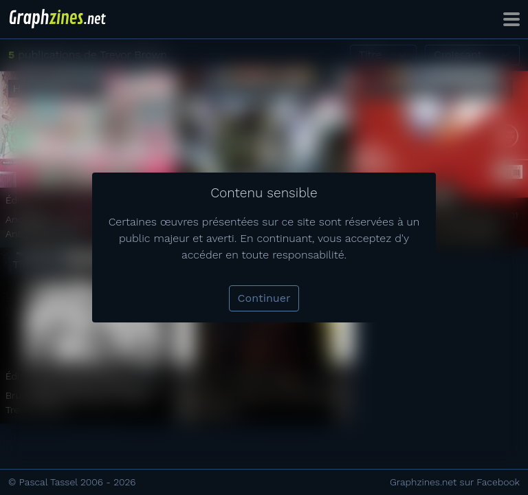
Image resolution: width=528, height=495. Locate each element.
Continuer (264, 298)
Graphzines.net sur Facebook (455, 481)
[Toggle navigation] (511, 19)
